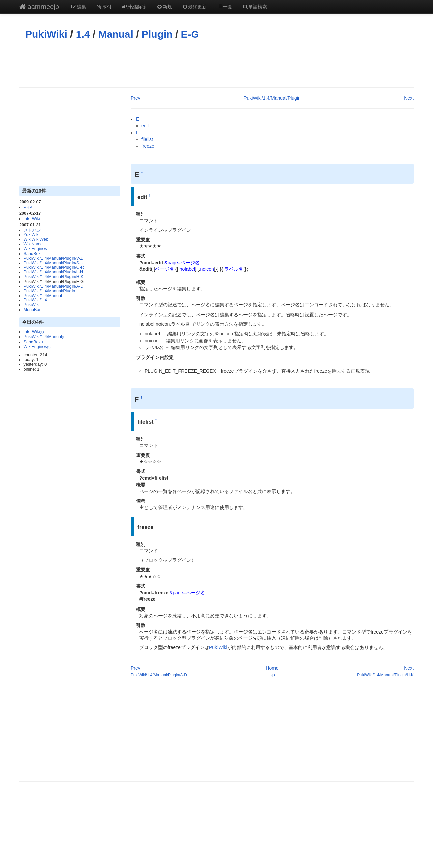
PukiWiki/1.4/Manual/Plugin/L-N (53, 272)
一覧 (224, 6)
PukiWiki (46, 34)
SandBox (32, 253)
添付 (104, 6)
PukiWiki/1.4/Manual (43, 295)
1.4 (83, 34)
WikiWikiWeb (36, 239)
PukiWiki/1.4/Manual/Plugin (49, 291)
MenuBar (32, 309)
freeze (147, 146)
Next (409, 98)
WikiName (33, 244)
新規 (164, 6)
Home (272, 668)
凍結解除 (134, 6)
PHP (28, 207)
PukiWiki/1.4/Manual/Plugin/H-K (54, 276)
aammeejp (39, 6)
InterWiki (32, 218)
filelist (147, 139)
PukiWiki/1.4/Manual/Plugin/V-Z (53, 258)
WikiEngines (35, 248)
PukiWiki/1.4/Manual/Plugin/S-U (54, 263)
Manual (115, 34)
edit (145, 125)
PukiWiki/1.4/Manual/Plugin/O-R (54, 267)
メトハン (32, 230)
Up (272, 675)
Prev (135, 98)
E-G (190, 34)
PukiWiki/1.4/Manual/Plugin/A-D (54, 286)
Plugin (157, 34)
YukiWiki (32, 234)
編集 (78, 6)
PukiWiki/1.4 (35, 300)
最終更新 (194, 6)
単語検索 (254, 6)
